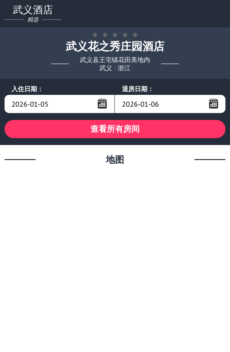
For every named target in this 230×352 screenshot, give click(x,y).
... (102, 103)
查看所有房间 (115, 129)
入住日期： (27, 89)
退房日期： (138, 89)
